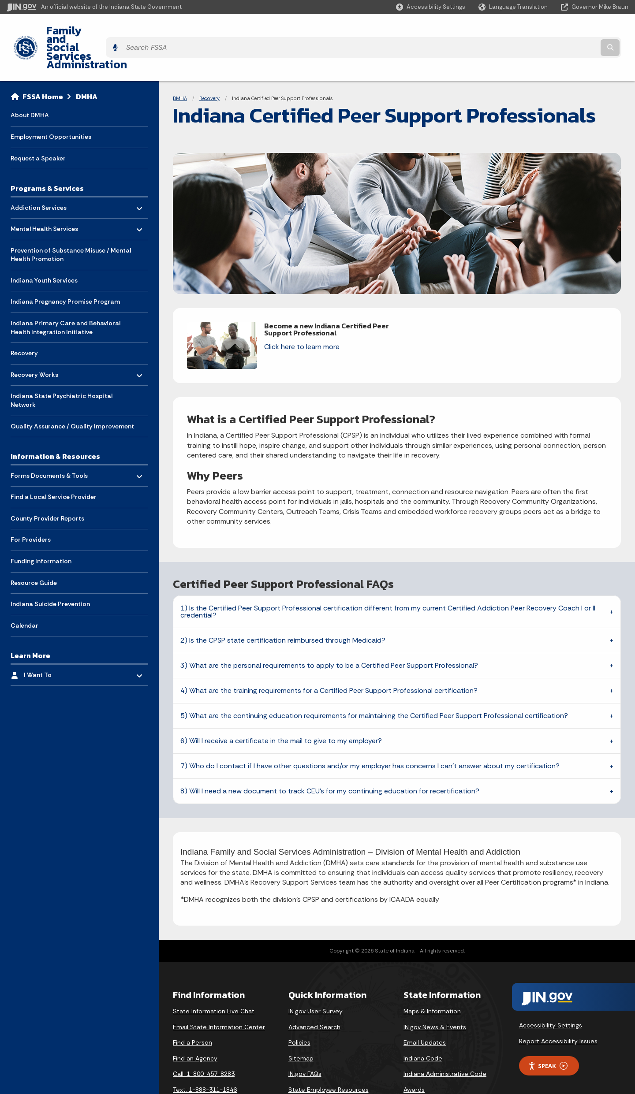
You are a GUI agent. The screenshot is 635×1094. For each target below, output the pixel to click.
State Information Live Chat (213, 979)
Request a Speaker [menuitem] (38, 126)
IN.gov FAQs (304, 1042)
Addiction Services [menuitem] (39, 173)
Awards (414, 1057)
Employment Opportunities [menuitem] (51, 104)
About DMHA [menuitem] (30, 83)
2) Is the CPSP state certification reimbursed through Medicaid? (282, 608)
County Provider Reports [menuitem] (47, 486)
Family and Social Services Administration (148, 31)
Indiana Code (422, 1026)
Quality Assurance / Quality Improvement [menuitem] (72, 394)
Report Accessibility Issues (558, 1009)
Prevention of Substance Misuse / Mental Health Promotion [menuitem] (71, 222)
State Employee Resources (328, 1057)
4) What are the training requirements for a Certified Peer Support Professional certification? (329, 658)
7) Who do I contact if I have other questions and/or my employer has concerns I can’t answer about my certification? (370, 733)
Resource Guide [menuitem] (34, 550)
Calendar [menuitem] (24, 593)
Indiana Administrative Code (444, 1042)
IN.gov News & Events (434, 995)
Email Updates (424, 1010)
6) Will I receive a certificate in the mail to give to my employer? (281, 708)
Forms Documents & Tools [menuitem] (49, 441)
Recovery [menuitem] (24, 321)
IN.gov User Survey (315, 979)
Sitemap (301, 1026)
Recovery (209, 66)
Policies (299, 1010)
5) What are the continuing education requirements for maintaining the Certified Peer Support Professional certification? (374, 683)
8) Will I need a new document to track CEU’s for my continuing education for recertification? (329, 758)
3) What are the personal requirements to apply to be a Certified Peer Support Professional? (329, 633)
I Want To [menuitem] (49, 641)
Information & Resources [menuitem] (55, 424)
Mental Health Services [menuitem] (44, 195)
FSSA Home (42, 64)
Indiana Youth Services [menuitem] (44, 248)
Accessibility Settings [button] (550, 993)
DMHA (86, 64)
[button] (430, 7)
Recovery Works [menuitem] (36, 340)
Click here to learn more (302, 314)
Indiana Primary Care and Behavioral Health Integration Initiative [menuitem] (65, 295)
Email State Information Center (219, 995)
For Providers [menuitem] (31, 507)
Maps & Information (432, 979)
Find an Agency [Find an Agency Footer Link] (195, 1026)
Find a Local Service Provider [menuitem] (54, 465)
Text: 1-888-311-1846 (205, 1057)
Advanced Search (314, 995)
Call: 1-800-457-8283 (204, 1042)
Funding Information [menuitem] (41, 529)
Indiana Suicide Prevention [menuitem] (50, 572)
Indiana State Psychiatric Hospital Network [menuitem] (61, 368)
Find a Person (192, 1010)
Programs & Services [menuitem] (47, 156)
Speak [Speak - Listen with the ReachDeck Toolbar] (548, 1034)
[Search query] (552, 31)
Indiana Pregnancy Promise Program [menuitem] (65, 270)
